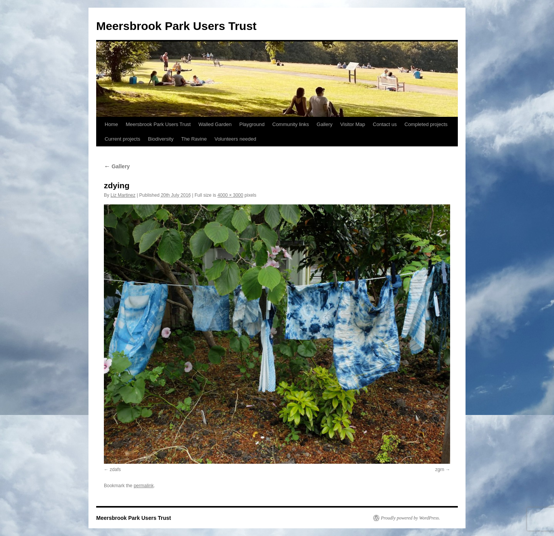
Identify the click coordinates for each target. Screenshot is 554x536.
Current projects (122, 139)
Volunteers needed (235, 139)
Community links (290, 124)
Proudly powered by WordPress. (410, 518)
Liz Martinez (122, 195)
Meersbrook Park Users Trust (176, 26)
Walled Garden (215, 124)
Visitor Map (352, 124)
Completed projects (425, 124)
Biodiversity (160, 139)
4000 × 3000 (230, 195)
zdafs (115, 469)
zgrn (439, 469)
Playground (252, 124)
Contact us (385, 124)
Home (111, 124)
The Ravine (194, 139)
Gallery (324, 124)
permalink (143, 485)
